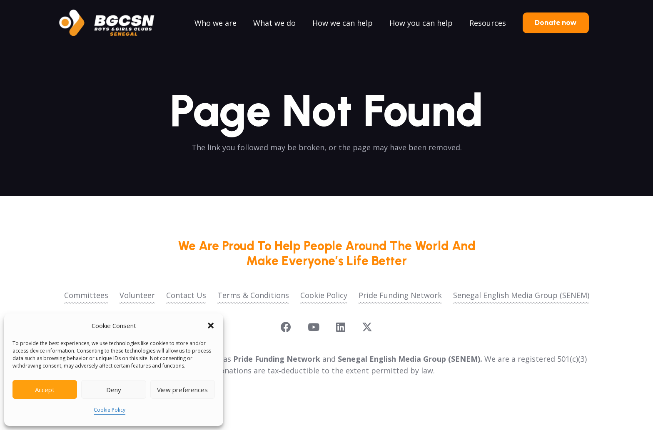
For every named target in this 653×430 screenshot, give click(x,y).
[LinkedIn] (340, 327)
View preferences (182, 389)
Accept (45, 389)
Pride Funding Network (400, 295)
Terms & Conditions (253, 295)
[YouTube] (313, 327)
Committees (86, 295)
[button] (211, 325)
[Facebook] (286, 327)
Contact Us (186, 295)
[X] (367, 327)
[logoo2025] (112, 22)
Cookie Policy (109, 409)
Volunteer (137, 295)
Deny (113, 389)
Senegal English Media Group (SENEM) (521, 295)
